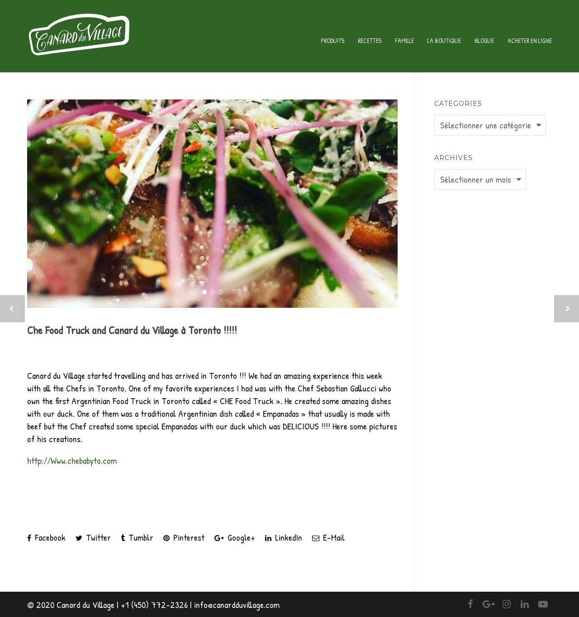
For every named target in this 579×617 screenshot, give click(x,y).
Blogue (484, 40)
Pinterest (183, 537)
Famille (404, 40)
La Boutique (444, 40)
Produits (332, 40)
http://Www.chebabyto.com (72, 460)
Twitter (93, 537)
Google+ (234, 537)
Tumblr (137, 537)
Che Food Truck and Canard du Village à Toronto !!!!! (132, 330)
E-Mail (328, 537)
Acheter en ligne (530, 40)
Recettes (369, 40)
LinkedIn (283, 537)
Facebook (46, 537)
